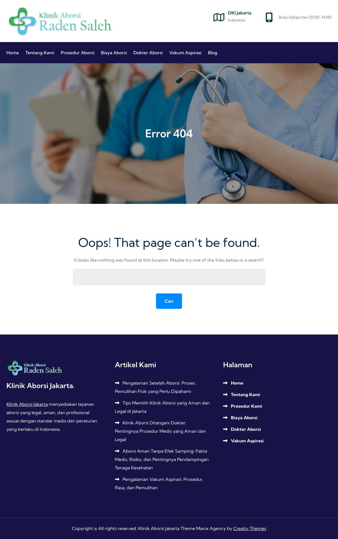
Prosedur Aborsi (77, 53)
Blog (212, 53)
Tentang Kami (39, 53)
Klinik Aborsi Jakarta (27, 404)
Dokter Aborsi (148, 53)
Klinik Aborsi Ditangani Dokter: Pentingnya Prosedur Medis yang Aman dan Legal (160, 431)
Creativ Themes (249, 528)
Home (12, 53)
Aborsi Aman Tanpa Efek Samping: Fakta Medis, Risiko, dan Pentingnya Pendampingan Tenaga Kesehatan (162, 459)
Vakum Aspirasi (185, 53)
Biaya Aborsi (114, 53)
